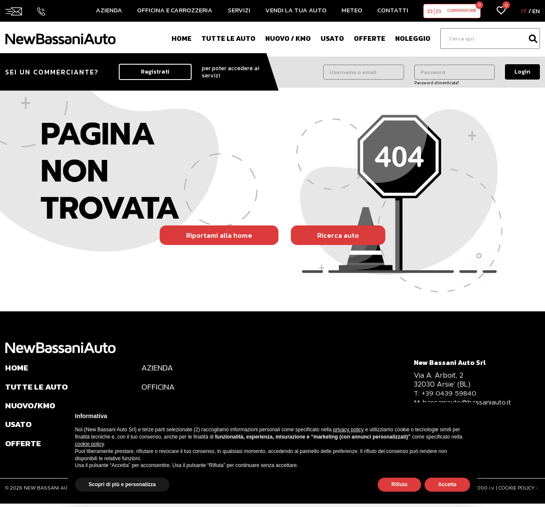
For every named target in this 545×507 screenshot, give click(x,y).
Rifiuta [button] (399, 484)
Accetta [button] (447, 484)
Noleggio (412, 38)
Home (182, 38)
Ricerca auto (338, 235)
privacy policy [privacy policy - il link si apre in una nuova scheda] (348, 430)
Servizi (239, 10)
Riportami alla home (219, 235)
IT (524, 11)
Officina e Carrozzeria (174, 10)
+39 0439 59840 (446, 393)
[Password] (454, 72)
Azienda (109, 10)
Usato (332, 38)
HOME (17, 368)
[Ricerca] (483, 38)
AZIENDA (158, 368)
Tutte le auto (228, 38)
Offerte (369, 38)
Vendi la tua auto (296, 10)
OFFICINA (158, 387)
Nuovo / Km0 (288, 38)
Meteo (351, 10)
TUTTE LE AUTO (37, 387)
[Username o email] (363, 72)
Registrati (155, 71)
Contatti (392, 10)
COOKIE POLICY (516, 491)
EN (536, 11)
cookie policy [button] (89, 444)
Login (522, 71)
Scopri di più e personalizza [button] (122, 484)
